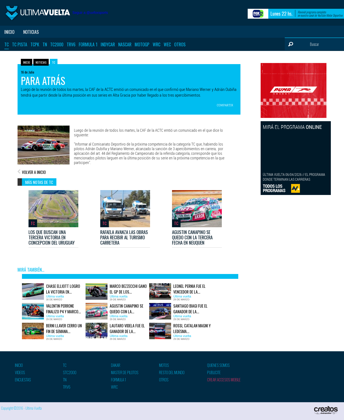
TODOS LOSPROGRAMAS (274, 188)
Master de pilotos (124, 372)
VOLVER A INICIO (34, 172)
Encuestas (23, 379)
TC (6, 44)
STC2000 (69, 372)
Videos (20, 372)
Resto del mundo (172, 372)
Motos (164, 365)
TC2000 (56, 44)
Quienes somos (218, 365)
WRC (156, 44)
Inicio (9, 32)
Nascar (124, 44)
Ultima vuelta (37, 12)
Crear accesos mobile (224, 379)
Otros (180, 44)
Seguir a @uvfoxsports (90, 12)
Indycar (108, 44)
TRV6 (71, 44)
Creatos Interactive (326, 410)
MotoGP (142, 44)
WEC (167, 44)
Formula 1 (88, 44)
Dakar (115, 365)
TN (45, 44)
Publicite (214, 372)
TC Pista (19, 44)
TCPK (34, 44)
